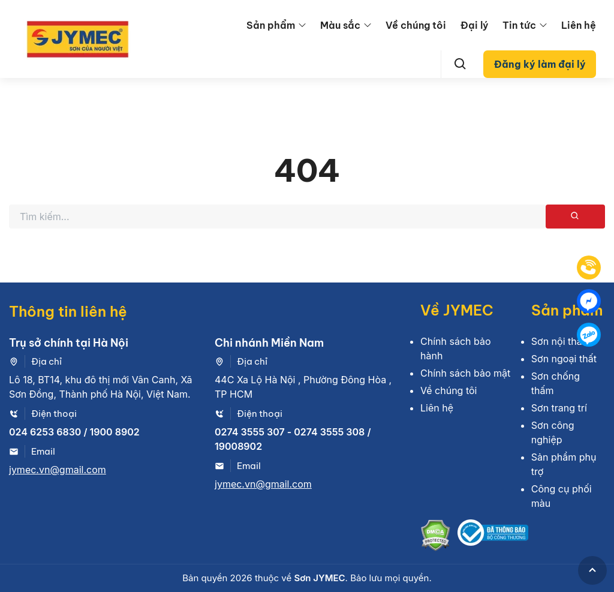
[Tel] (589, 268)
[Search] (460, 64)
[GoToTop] (592, 570)
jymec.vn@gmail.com (57, 470)
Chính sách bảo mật (465, 373)
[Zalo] (589, 335)
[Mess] (589, 301)
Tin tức (519, 25)
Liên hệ (578, 25)
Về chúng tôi (416, 25)
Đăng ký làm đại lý (540, 64)
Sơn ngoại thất (564, 359)
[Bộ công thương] (493, 537)
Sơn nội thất (558, 341)
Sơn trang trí (559, 408)
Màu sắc (340, 25)
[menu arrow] (302, 25)
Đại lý (474, 25)
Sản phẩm (270, 25)
